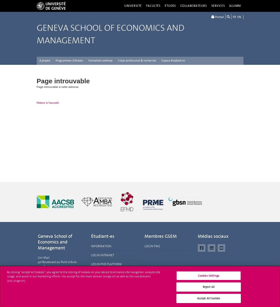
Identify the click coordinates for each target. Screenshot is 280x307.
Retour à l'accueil (48, 102)
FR (234, 17)
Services (218, 6)
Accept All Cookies (208, 300)
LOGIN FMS (152, 246)
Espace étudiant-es (173, 60)
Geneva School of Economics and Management (110, 34)
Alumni (235, 6)
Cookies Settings (208, 278)
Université (133, 6)
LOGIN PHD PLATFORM (106, 264)
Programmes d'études (69, 60)
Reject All (208, 289)
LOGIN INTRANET (102, 255)
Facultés (153, 6)
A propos (44, 60)
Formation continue (100, 60)
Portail (217, 17)
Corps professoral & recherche (137, 60)
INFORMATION (101, 246)
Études (170, 6)
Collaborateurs (193, 6)
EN (239, 17)
